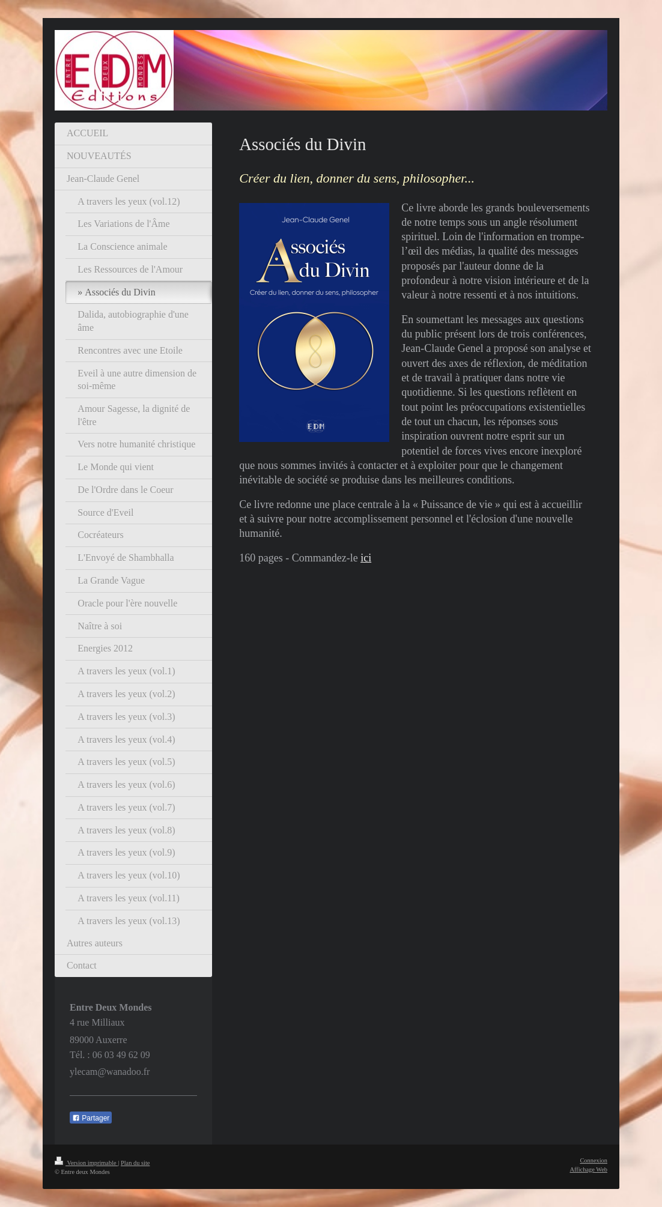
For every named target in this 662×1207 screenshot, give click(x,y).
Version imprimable (86, 1163)
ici (365, 558)
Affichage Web (588, 1169)
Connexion (593, 1160)
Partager (90, 1118)
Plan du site (135, 1163)
